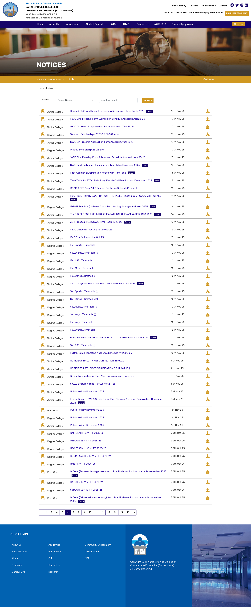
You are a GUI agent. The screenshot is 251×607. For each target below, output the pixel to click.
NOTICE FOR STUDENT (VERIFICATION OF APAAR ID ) (100, 368)
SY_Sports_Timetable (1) (84, 291)
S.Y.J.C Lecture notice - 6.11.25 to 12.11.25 (92, 383)
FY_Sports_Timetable (82, 245)
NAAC (126, 24)
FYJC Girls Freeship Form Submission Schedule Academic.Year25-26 (107, 118)
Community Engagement (98, 545)
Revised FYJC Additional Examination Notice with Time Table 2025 (107, 111)
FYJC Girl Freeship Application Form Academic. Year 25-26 (102, 126)
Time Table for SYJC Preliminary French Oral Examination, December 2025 (111, 180)
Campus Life (18, 572)
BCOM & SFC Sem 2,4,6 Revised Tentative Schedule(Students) (104, 188)
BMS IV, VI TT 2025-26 (83, 463)
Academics (72, 24)
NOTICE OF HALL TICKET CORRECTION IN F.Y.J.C (97, 360)
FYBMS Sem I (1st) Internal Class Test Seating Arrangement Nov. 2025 (109, 206)
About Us (54, 24)
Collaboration (92, 551)
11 (96, 512)
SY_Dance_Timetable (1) (84, 299)
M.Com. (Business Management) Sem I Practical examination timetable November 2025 (118, 471)
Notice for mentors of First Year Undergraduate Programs (102, 376)
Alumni (223, 5)
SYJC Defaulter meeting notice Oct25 (91, 229)
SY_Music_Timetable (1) (83, 306)
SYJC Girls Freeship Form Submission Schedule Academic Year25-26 (107, 157)
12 (102, 512)
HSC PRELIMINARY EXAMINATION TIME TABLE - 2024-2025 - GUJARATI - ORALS (115, 195)
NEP (87, 558)
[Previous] (134, 512)
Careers (194, 5)
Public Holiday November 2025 (87, 391)
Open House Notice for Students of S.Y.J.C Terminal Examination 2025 (109, 337)
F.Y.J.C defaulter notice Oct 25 (87, 237)
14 (115, 512)
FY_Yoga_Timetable (81, 322)
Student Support (94, 24)
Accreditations (20, 551)
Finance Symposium (182, 24)
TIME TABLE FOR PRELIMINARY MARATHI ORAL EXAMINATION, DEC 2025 (111, 214)
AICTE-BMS (160, 24)
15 (121, 512)
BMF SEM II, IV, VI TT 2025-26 (87, 432)
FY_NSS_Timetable (81, 260)
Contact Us (143, 24)
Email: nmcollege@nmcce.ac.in (207, 12)
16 (128, 512)
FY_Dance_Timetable (82, 275)
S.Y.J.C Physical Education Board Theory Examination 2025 (102, 283)
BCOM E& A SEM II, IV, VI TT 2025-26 (90, 456)
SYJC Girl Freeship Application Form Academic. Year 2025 (101, 142)
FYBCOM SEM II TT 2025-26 (85, 440)
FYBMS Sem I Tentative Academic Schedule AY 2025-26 (101, 353)
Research (53, 572)
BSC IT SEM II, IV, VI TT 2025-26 (88, 448)
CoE (51, 558)
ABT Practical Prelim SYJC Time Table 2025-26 (96, 221)
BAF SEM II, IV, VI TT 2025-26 (86, 482)
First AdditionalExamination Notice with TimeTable (98, 172)
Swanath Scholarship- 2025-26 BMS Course (94, 134)
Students (17, 565)
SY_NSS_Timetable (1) (82, 345)
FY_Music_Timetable (82, 268)
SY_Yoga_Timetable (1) (83, 314)
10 (90, 512)
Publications (209, 5)
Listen (238, 24)
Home (40, 24)
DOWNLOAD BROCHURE (236, 13)
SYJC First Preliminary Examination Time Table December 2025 (105, 165)
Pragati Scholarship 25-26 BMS (87, 149)
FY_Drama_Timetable (82, 329)
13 (109, 512)
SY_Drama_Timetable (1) (84, 252)
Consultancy (179, 5)
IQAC (113, 24)
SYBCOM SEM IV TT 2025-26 (86, 489)
